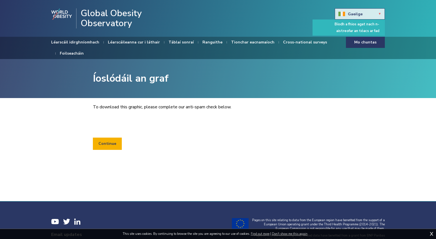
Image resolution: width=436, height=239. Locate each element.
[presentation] (135, 124)
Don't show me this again (290, 234)
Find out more (260, 234)
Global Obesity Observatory (111, 18)
